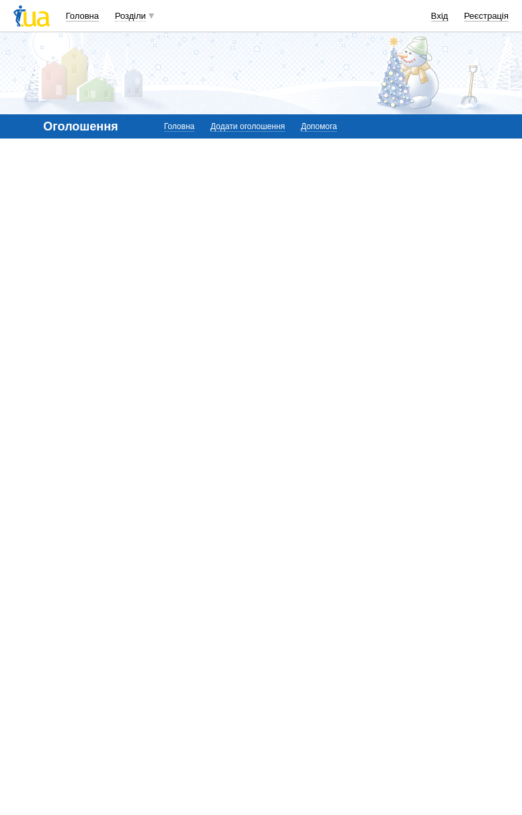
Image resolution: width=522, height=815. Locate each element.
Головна (82, 16)
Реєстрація (486, 16)
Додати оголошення (248, 126)
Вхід (440, 16)
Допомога (319, 126)
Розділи (130, 16)
